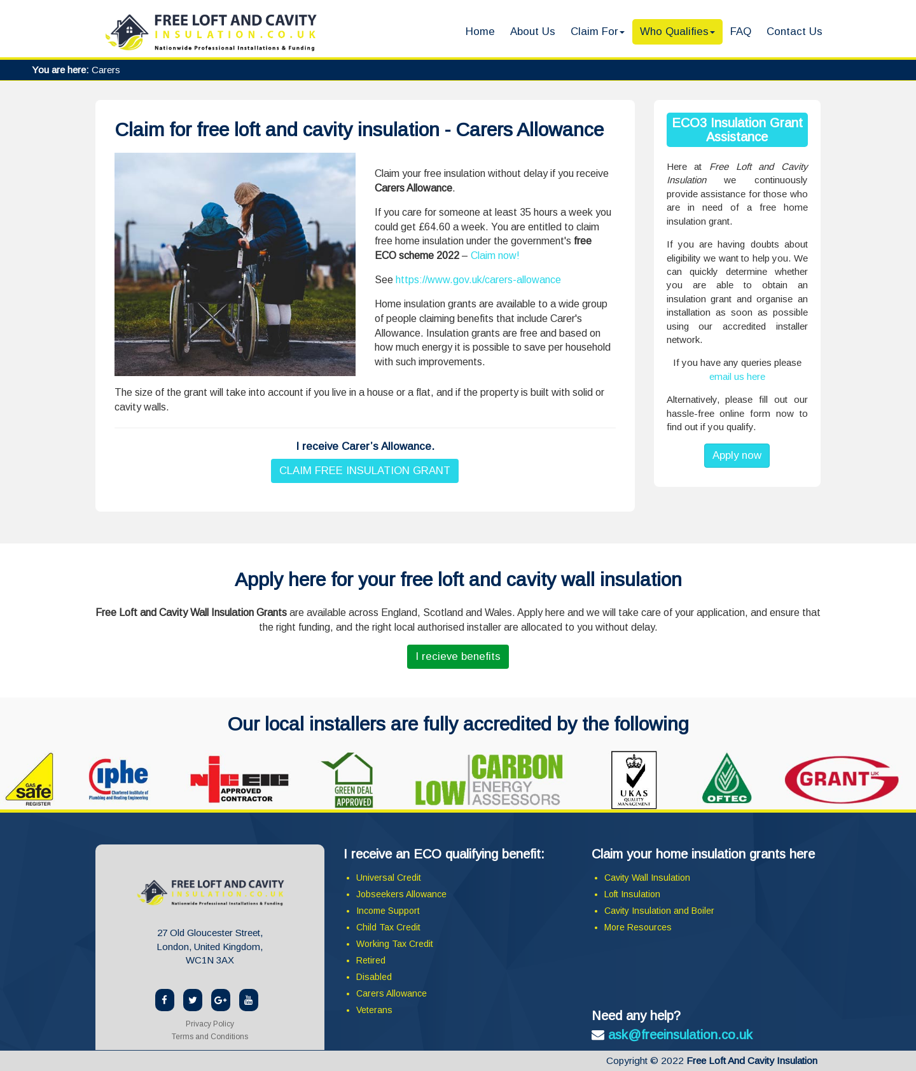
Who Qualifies (677, 31)
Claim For (598, 31)
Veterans (374, 1010)
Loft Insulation (632, 894)
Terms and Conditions (210, 1036)
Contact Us (794, 31)
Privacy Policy (210, 1023)
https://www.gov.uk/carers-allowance (478, 279)
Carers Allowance (391, 993)
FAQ (740, 31)
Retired (370, 960)
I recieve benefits (458, 656)
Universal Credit (388, 877)
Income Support (388, 911)
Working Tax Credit (394, 944)
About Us (532, 31)
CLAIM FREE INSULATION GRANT (364, 471)
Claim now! (495, 255)
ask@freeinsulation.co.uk (680, 1035)
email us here (737, 376)
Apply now (736, 455)
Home (480, 31)
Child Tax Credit (388, 927)
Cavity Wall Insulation (647, 877)
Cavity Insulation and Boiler (659, 911)
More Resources (638, 927)
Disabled (374, 977)
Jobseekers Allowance (401, 894)
